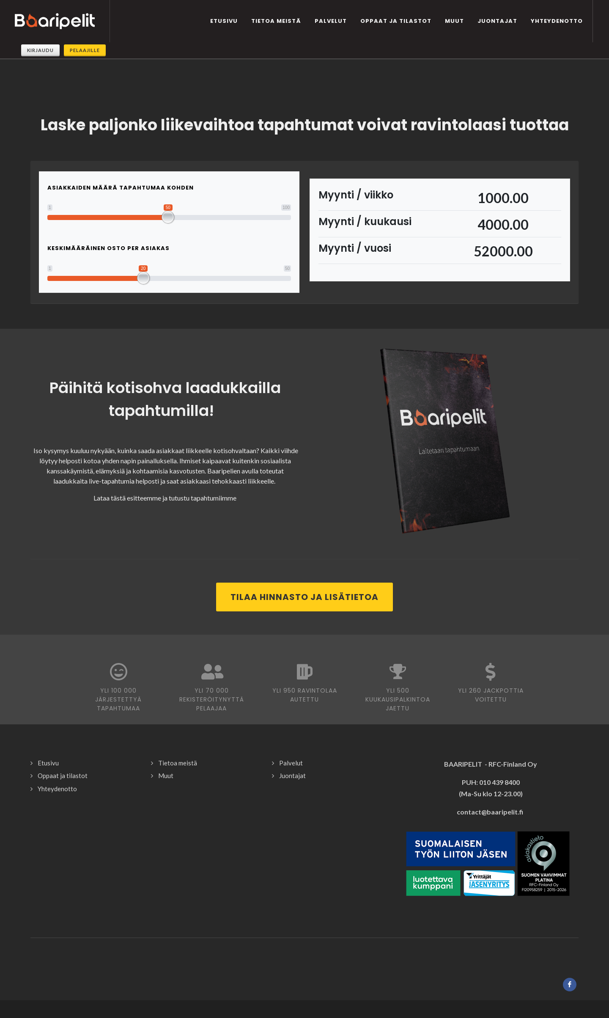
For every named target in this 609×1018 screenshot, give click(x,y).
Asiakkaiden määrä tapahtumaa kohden (120, 172)
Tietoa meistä (177, 747)
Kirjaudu (40, 50)
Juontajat (292, 759)
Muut (165, 759)
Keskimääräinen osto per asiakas (108, 232)
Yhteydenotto (57, 772)
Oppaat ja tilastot (63, 759)
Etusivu (48, 747)
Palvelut (291, 747)
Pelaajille (85, 50)
